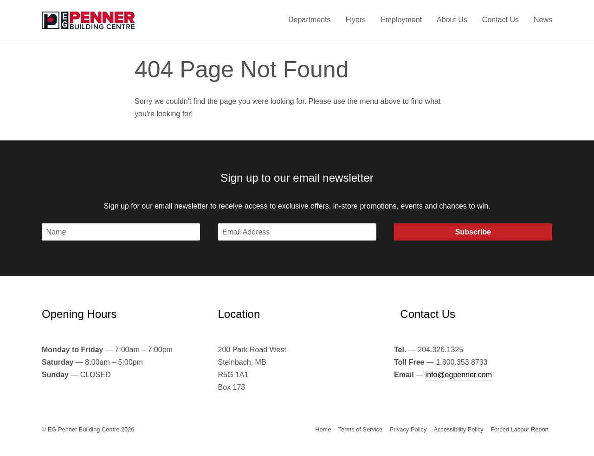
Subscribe (473, 232)
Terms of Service (360, 429)
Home (323, 429)
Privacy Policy (407, 429)
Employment (401, 20)
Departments (309, 20)
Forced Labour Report (520, 429)
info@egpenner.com (459, 375)
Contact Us (500, 20)
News (543, 20)
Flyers (356, 20)
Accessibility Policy (458, 429)
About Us (452, 20)
